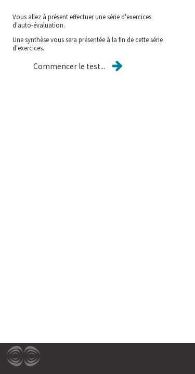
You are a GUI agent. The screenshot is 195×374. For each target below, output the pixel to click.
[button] (69, 66)
